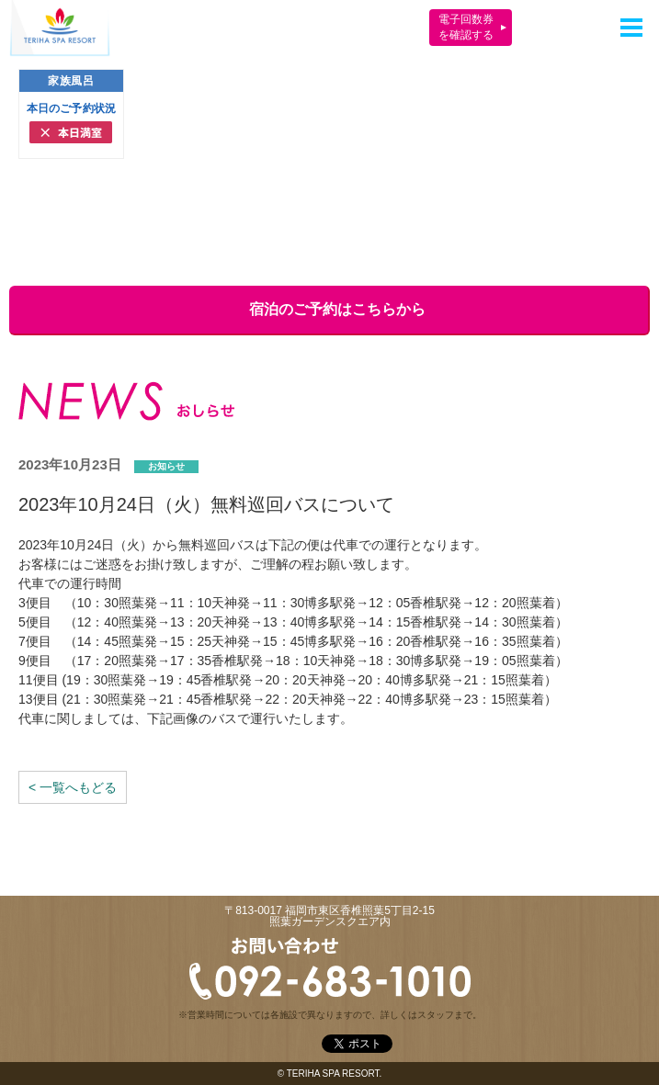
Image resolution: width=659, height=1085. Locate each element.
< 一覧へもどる (72, 787)
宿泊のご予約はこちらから (328, 309)
